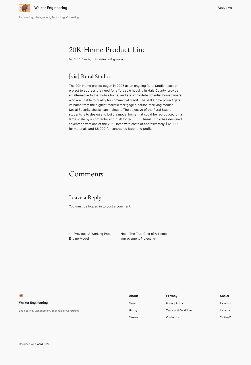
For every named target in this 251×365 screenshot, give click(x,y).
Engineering (117, 59)
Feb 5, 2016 (76, 59)
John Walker (99, 59)
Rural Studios (96, 76)
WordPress (43, 343)
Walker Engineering (50, 7)
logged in (95, 206)
